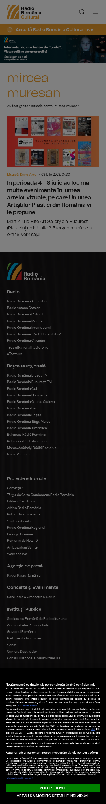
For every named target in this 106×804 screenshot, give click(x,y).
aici (93, 729)
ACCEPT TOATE (53, 788)
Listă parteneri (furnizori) (19, 778)
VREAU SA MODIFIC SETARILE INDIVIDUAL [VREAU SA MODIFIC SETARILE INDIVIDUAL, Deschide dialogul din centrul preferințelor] (53, 796)
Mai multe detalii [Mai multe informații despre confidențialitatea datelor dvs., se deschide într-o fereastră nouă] (27, 706)
